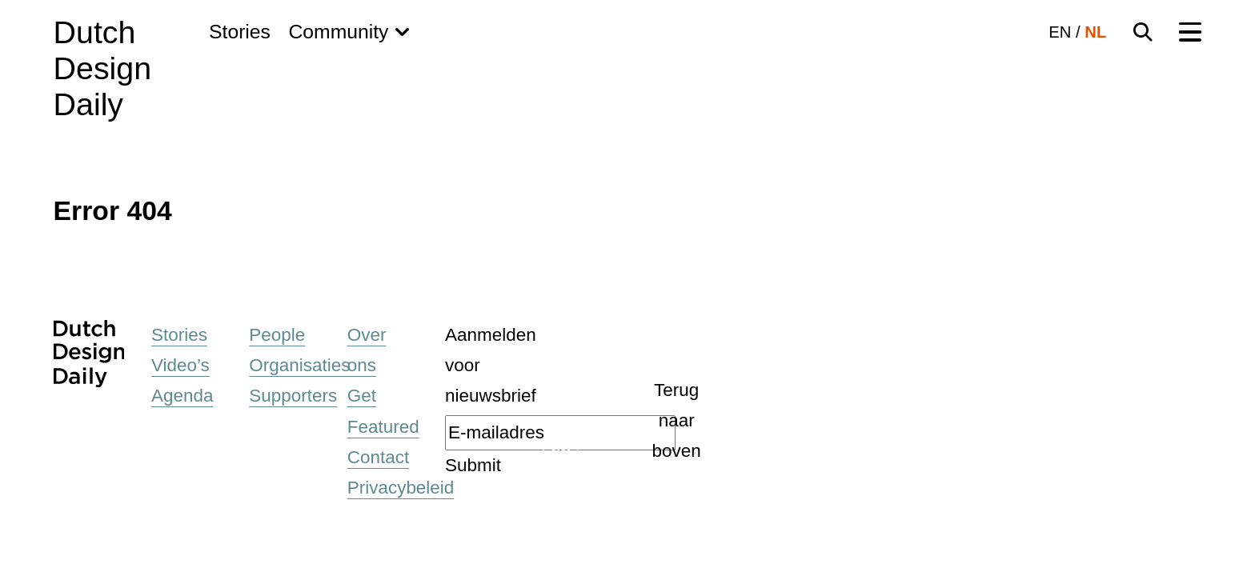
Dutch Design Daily (102, 68)
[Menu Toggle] (1190, 32)
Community (338, 31)
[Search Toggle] (1143, 32)
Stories (240, 31)
